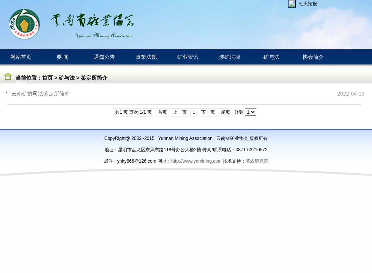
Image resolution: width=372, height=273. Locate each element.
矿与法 (67, 78)
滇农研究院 (257, 161)
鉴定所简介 (94, 78)
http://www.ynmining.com (197, 161)
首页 (47, 78)
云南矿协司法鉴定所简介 (40, 94)
